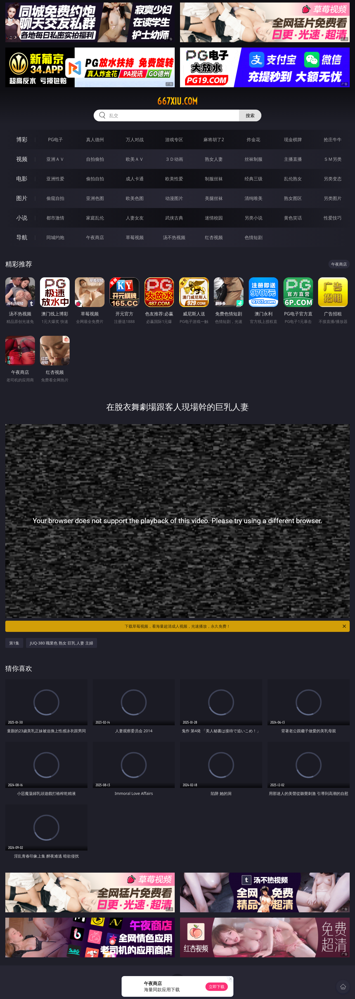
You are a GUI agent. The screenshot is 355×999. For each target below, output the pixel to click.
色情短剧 (253, 237)
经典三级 (253, 179)
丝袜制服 (253, 159)
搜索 (250, 115)
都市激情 (55, 218)
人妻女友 (135, 218)
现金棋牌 (293, 139)
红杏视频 (214, 237)
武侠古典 (174, 218)
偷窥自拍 (55, 198)
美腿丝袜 (214, 198)
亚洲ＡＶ (55, 159)
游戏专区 (174, 139)
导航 (21, 237)
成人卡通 (135, 179)
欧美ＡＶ (135, 159)
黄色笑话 (293, 218)
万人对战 (135, 139)
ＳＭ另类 (333, 159)
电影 (21, 178)
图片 (21, 198)
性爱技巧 (333, 218)
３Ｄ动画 (174, 159)
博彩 (21, 139)
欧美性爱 (174, 179)
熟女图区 (293, 198)
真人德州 (95, 139)
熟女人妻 (214, 159)
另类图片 (333, 198)
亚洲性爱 (55, 179)
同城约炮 (55, 237)
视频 (21, 159)
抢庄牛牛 (333, 139)
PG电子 (55, 139)
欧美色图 (135, 198)
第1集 (14, 643)
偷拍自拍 (95, 179)
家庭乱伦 (95, 218)
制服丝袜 (214, 179)
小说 (21, 217)
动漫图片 (174, 198)
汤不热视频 (174, 237)
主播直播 (293, 159)
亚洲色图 (95, 198)
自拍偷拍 (95, 159)
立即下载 (216, 986)
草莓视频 (135, 237)
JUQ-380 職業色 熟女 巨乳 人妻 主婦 (61, 643)
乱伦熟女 (293, 179)
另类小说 (253, 218)
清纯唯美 (253, 198)
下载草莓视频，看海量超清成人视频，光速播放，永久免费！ (236, 626)
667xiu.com (177, 101)
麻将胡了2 (213, 139)
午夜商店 (95, 237)
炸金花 (253, 139)
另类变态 (333, 179)
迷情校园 (214, 218)
